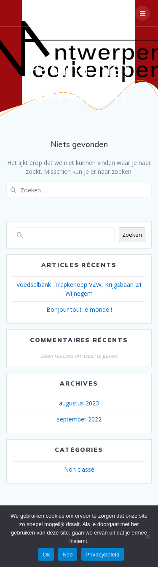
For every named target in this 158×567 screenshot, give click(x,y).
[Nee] (147, 536)
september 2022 (79, 419)
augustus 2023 (79, 403)
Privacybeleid (103, 554)
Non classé (79, 469)
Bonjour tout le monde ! (79, 309)
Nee (67, 554)
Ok (46, 554)
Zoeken (132, 234)
